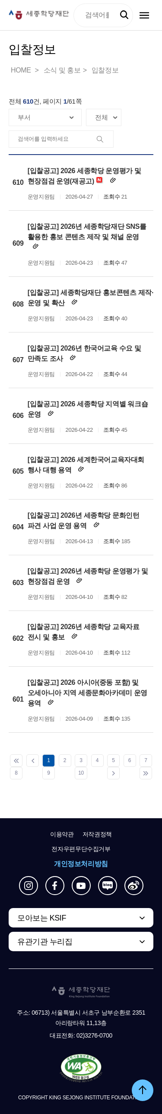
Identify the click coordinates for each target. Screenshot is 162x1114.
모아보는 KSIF (41, 918)
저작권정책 (97, 834)
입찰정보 (105, 70)
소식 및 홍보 (62, 70)
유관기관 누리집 (44, 941)
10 (81, 773)
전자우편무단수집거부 (81, 849)
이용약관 (62, 834)
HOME (21, 70)
